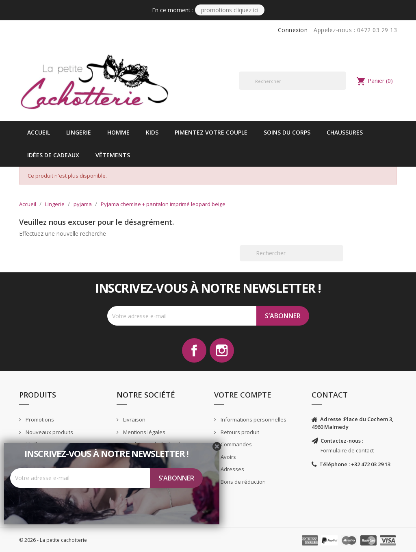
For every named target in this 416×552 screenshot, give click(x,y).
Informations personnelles (252, 419)
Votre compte (242, 395)
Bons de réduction (242, 481)
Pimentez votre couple (211, 132)
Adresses (231, 469)
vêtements (112, 155)
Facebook (194, 350)
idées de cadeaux (53, 155)
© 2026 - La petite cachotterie (53, 540)
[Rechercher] (292, 81)
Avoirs (227, 457)
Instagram (222, 350)
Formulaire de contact (347, 450)
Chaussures (345, 132)
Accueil (38, 132)
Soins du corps (287, 132)
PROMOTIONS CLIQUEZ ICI (229, 10)
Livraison (133, 419)
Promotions (39, 419)
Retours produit (239, 432)
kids (152, 132)
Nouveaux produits (48, 432)
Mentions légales (143, 432)
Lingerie (78, 132)
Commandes (235, 444)
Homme (118, 132)
